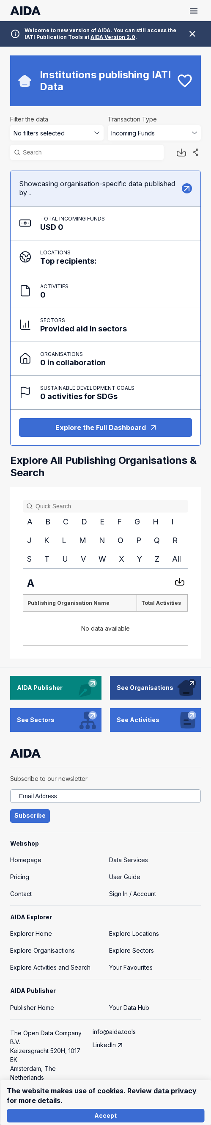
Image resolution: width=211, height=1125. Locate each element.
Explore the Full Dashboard (105, 427)
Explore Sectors (131, 950)
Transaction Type (132, 119)
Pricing (19, 876)
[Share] (196, 152)
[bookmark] (185, 81)
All (176, 558)
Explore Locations (134, 933)
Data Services (128, 859)
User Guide (124, 876)
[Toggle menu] (193, 11)
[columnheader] (80, 603)
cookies (110, 1090)
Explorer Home (31, 933)
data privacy (175, 1090)
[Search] (91, 152)
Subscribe (30, 816)
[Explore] (187, 188)
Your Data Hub (129, 1007)
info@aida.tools (114, 1031)
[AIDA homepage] (25, 10)
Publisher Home (32, 1007)
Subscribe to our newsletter (49, 778)
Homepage (25, 859)
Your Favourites (131, 967)
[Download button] (181, 152)
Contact (21, 893)
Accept (105, 1116)
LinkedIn (111, 1045)
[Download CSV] (179, 581)
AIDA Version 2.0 (112, 37)
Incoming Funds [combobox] (133, 133)
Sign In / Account (132, 893)
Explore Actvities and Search (50, 967)
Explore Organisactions (42, 950)
